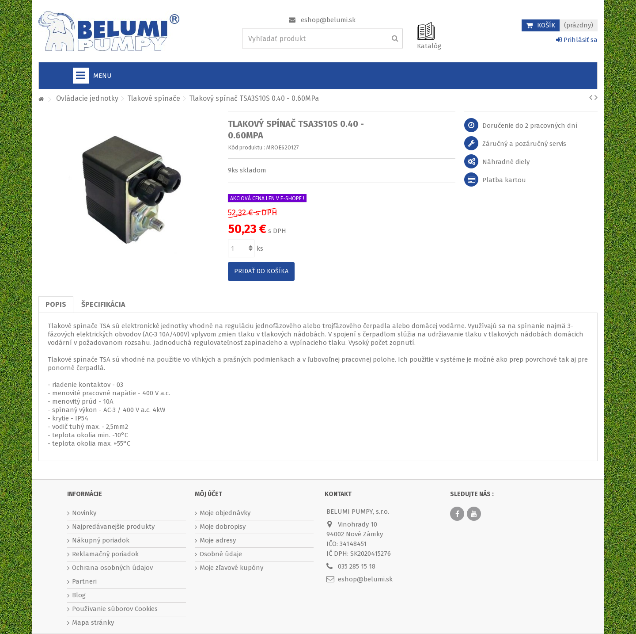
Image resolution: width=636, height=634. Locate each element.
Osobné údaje (221, 554)
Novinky (84, 513)
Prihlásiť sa (577, 40)
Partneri (84, 581)
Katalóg (429, 46)
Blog (79, 595)
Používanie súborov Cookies (115, 609)
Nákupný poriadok (100, 540)
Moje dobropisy (223, 527)
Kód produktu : (246, 147)
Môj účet (208, 494)
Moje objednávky (225, 513)
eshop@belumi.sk (328, 20)
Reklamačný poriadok (105, 554)
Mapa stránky (93, 622)
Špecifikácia (103, 304)
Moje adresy (218, 540)
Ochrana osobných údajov (112, 568)
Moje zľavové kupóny (231, 568)
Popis (55, 304)
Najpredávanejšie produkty (113, 527)
